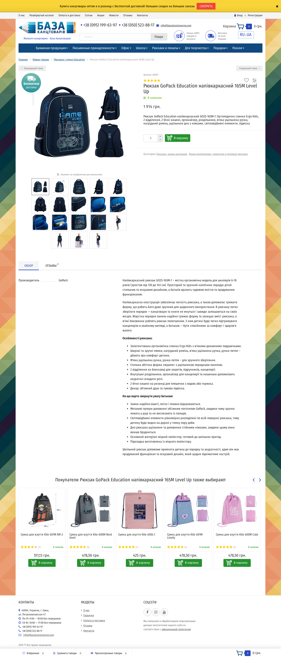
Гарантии (88, 615)
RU (242, 34)
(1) (31, 547)
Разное (237, 48)
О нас (22, 15)
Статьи (88, 15)
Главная (23, 59)
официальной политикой (176, 629)
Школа (140, 48)
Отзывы (127, 15)
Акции (100, 15)
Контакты (142, 15)
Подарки (219, 48)
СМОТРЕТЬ (206, 6)
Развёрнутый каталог (41, 15)
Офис (125, 48)
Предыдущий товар (32, 68)
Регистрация (255, 15)
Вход (238, 15)
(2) (79, 547)
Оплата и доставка (69, 15)
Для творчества (196, 48)
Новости (114, 15)
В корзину (181, 138)
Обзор (28, 265)
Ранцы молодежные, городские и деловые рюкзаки (218, 154)
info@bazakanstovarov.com (176, 25)
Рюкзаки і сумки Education (69, 59)
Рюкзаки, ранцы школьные (172, 154)
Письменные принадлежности (94, 48)
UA (249, 34)
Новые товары (41, 59)
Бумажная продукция (51, 48)
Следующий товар (249, 68)
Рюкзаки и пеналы (165, 48)
